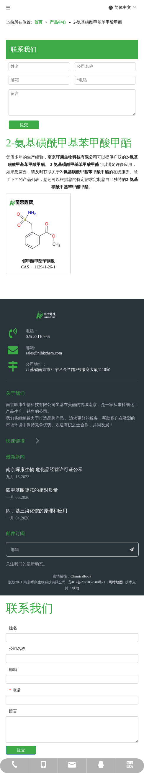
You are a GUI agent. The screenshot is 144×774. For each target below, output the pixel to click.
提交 (24, 125)
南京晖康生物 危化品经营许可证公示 (44, 469)
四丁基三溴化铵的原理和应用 (36, 510)
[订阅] (131, 549)
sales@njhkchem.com (44, 353)
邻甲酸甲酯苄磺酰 (38, 261)
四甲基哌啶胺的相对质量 (32, 490)
